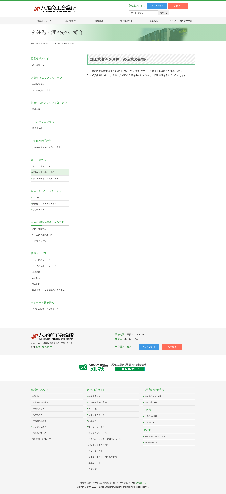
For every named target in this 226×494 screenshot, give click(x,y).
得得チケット (38, 209)
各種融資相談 (38, 84)
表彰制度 (36, 278)
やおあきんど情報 (153, 396)
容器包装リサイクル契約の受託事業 (48, 290)
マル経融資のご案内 (41, 90)
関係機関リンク (152, 442)
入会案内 (38, 414)
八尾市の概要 (151, 416)
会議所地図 (39, 408)
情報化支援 (37, 128)
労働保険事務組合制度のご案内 (46, 147)
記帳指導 (36, 109)
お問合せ (178, 6)
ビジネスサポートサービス (44, 266)
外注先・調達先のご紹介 (43, 172)
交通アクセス (137, 5)
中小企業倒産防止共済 (42, 235)
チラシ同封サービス (41, 260)
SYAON (35, 197)
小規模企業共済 (39, 241)
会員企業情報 (151, 402)
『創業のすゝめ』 (40, 433)
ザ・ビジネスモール (41, 166)
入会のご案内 (157, 6)
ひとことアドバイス (97, 414)
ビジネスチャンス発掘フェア (45, 178)
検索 (163, 13)
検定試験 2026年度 (41, 439)
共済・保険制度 (39, 229)
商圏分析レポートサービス (44, 203)
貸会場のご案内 (39, 427)
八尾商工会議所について (45, 402)
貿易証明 (36, 284)
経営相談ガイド (39, 65)
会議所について (39, 396)
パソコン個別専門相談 (98, 445)
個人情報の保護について (156, 436)
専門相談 (92, 408)
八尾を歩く (150, 422)
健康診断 (36, 272)
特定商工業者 (40, 421)
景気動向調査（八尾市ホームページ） (49, 309)
